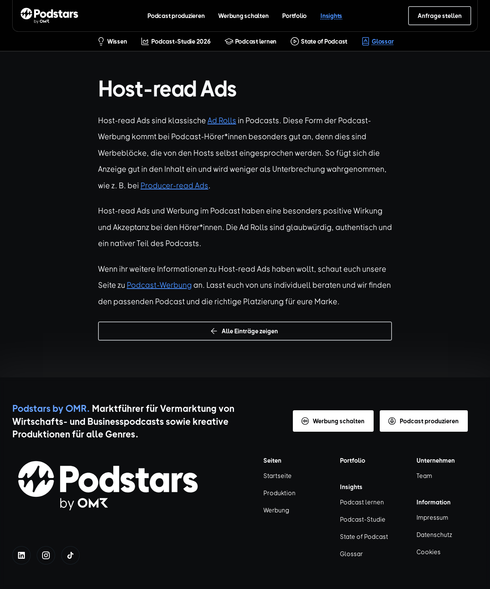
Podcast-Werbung (159, 284)
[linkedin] (21, 555)
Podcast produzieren (175, 15)
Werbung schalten (243, 15)
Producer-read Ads (174, 185)
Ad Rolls (221, 120)
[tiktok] (70, 555)
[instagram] (46, 555)
